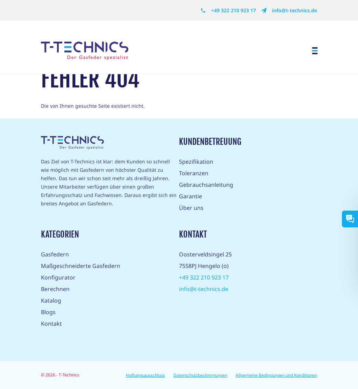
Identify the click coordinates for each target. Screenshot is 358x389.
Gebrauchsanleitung (206, 185)
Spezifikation (196, 161)
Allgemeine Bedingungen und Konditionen (276, 375)
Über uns (191, 208)
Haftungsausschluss (145, 375)
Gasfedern (55, 254)
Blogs (48, 312)
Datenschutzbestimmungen (200, 375)
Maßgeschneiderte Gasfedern (80, 266)
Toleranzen (193, 173)
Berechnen (55, 289)
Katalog (51, 300)
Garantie (190, 196)
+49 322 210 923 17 (228, 10)
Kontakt (51, 323)
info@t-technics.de (289, 10)
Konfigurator (58, 277)
